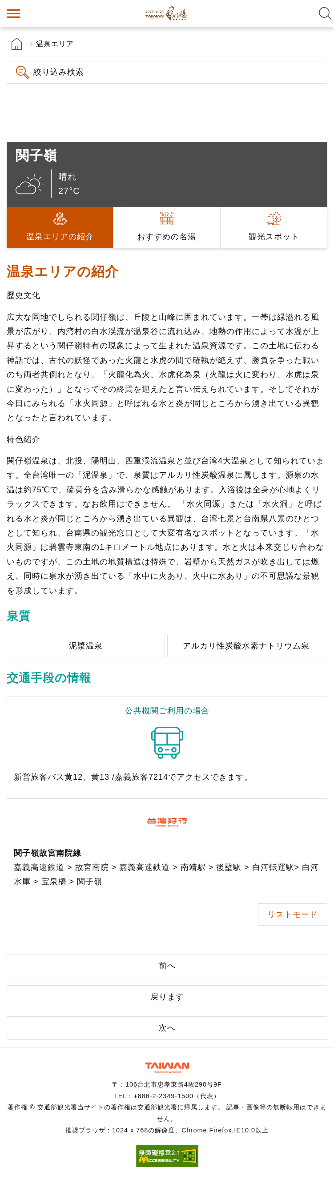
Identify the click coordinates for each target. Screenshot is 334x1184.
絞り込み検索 (58, 72)
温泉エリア (55, 44)
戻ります (167, 996)
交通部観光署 (167, 1068)
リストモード (292, 914)
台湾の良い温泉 (167, 13)
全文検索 (325, 13)
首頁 (17, 44)
